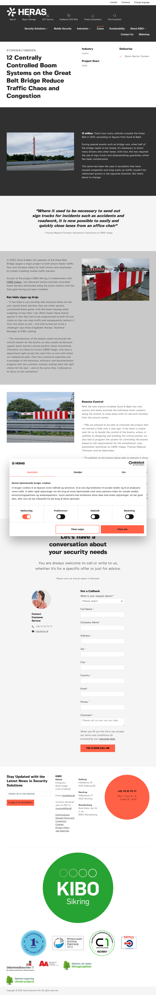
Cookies (59, 824)
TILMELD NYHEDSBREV (20, 803)
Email (84, 689)
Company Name (90, 622)
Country (85, 675)
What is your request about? (97, 596)
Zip (83, 649)
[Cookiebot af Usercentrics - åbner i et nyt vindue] (131, 463)
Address (86, 636)
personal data (107, 739)
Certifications (62, 815)
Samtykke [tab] (32, 472)
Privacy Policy (62, 828)
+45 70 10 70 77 (44, 626)
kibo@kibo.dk (42, 631)
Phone (84, 702)
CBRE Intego (14, 282)
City (83, 662)
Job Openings (62, 831)
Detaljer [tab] (78, 472)
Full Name (87, 609)
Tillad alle (122, 529)
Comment (86, 715)
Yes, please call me (97, 748)
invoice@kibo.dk (63, 808)
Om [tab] (124, 472)
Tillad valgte (77, 529)
